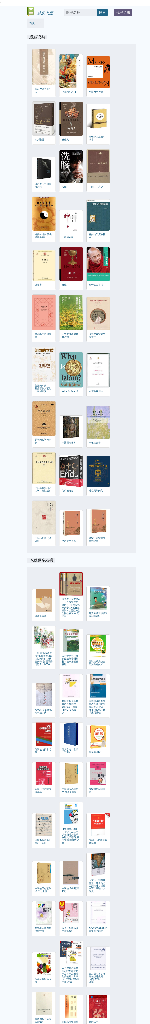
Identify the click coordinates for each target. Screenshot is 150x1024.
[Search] (80, 12)
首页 (32, 23)
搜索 (102, 12)
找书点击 (123, 12)
